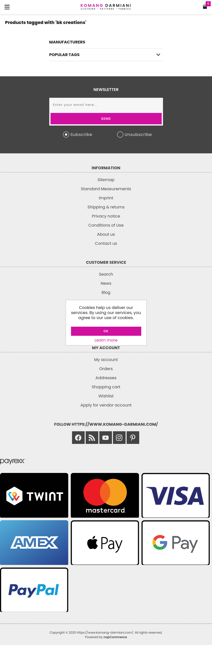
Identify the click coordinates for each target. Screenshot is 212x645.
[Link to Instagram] (119, 437)
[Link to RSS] (92, 437)
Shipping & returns (106, 207)
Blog (106, 292)
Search (106, 274)
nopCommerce (115, 637)
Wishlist (105, 396)
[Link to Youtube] (105, 437)
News (106, 283)
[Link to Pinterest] (133, 437)
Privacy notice (106, 216)
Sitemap (106, 180)
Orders (106, 369)
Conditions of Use (106, 225)
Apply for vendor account (106, 405)
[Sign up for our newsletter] (106, 105)
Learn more (106, 340)
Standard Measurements (106, 189)
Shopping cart (106, 387)
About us (106, 234)
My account (106, 360)
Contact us (106, 243)
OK (106, 331)
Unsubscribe (138, 134)
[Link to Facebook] (78, 437)
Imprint (106, 198)
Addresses (106, 378)
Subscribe (81, 134)
